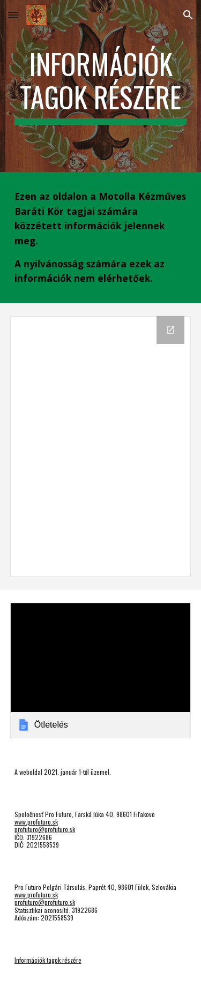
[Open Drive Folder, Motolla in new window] (170, 330)
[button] (13, 14)
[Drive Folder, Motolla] (100, 446)
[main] (100, 86)
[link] (100, 670)
